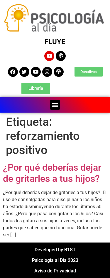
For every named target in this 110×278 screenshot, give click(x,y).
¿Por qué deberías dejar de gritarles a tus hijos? (52, 173)
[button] (55, 105)
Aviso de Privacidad (55, 271)
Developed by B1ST (55, 249)
